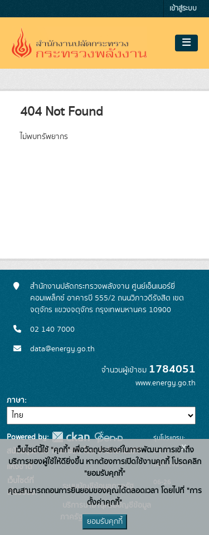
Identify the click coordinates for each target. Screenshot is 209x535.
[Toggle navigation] (186, 43)
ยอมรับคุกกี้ (105, 521)
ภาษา (16, 400)
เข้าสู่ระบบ (183, 8)
